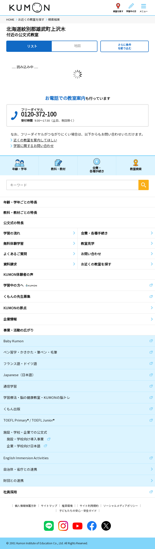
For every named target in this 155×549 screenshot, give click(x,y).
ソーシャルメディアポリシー (120, 505)
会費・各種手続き (97, 169)
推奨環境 (67, 505)
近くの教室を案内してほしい (35, 140)
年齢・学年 (19, 169)
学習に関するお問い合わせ (33, 145)
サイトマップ (49, 505)
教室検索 (136, 169)
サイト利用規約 (89, 505)
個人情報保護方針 (25, 505)
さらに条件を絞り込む (124, 46)
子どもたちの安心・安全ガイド (78, 510)
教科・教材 (58, 169)
